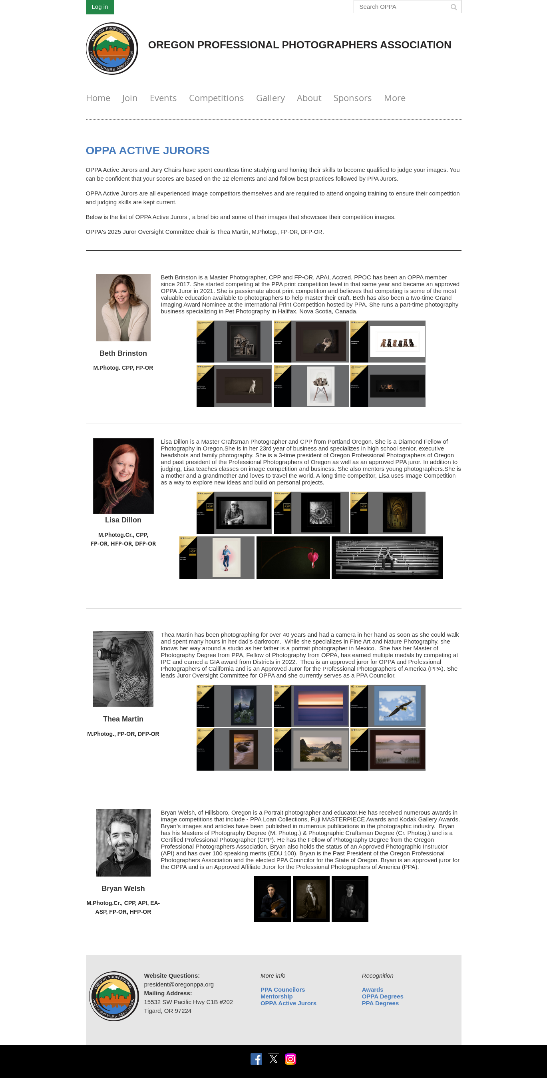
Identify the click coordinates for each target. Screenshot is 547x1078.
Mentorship (277, 996)
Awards (373, 989)
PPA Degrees (380, 1003)
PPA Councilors (283, 989)
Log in (100, 6)
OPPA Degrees (383, 996)
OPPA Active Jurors (288, 1003)
